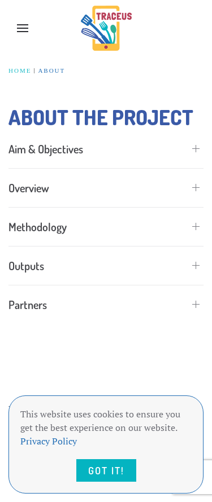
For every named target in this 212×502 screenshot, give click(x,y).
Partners (27, 304)
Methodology (37, 226)
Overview (28, 187)
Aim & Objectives (45, 149)
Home (19, 70)
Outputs (26, 265)
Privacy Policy (48, 441)
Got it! (106, 470)
